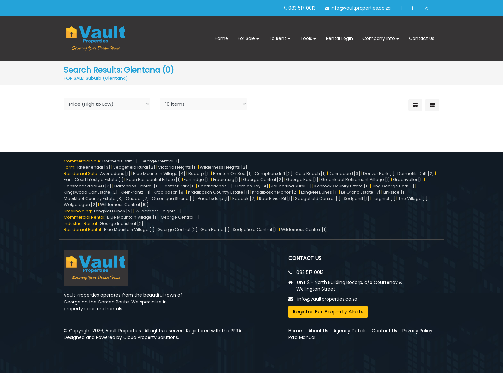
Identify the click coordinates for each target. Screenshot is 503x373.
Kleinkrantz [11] (136, 192)
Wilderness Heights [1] (158, 211)
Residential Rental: (84, 230)
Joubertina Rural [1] (291, 186)
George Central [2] (263, 180)
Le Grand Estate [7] (360, 192)
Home (221, 38)
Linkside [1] (394, 192)
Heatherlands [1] (215, 186)
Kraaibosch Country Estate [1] (218, 192)
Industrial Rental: (82, 223)
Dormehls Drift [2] (415, 173)
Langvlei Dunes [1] (319, 192)
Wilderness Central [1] (304, 230)
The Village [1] (413, 198)
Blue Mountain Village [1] (132, 217)
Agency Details (350, 330)
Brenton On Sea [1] (232, 173)
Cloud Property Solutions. (151, 337)
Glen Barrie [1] (215, 230)
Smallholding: (79, 211)
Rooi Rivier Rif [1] (275, 198)
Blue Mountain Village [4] (159, 173)
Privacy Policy (417, 330)
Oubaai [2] (137, 198)
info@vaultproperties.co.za (361, 8)
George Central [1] (160, 161)
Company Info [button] (378, 38)
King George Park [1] (393, 186)
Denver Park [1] (379, 173)
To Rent (277, 38)
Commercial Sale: (83, 161)
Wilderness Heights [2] (223, 167)
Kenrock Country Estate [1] (341, 186)
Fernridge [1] (197, 180)
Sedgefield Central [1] (318, 198)
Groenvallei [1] (408, 180)
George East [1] (302, 180)
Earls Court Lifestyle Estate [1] (94, 180)
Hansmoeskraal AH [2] (87, 186)
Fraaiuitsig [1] (226, 180)
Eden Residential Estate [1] (153, 180)
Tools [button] (306, 38)
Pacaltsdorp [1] (213, 198)
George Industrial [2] (121, 223)
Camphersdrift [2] (274, 173)
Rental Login (339, 38)
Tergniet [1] (384, 198)
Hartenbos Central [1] (136, 186)
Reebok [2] (244, 198)
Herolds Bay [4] (251, 186)
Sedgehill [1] (356, 198)
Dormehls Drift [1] (120, 161)
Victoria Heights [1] (177, 167)
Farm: (70, 167)
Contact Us (421, 38)
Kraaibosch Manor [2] (275, 192)
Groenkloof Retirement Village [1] (355, 180)
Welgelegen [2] (80, 205)
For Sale (246, 38)
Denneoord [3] (344, 173)
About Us (318, 330)
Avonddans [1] (115, 173)
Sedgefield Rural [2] (134, 167)
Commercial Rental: (85, 217)
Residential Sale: (82, 173)
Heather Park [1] (178, 186)
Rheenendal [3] (93, 167)
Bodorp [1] (199, 173)
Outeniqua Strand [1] (173, 198)
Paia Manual (301, 337)
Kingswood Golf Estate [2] (91, 192)
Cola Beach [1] (310, 173)
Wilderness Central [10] (124, 205)
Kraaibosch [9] (169, 192)
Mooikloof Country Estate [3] (93, 198)
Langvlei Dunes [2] (113, 211)
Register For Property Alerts (328, 311)
